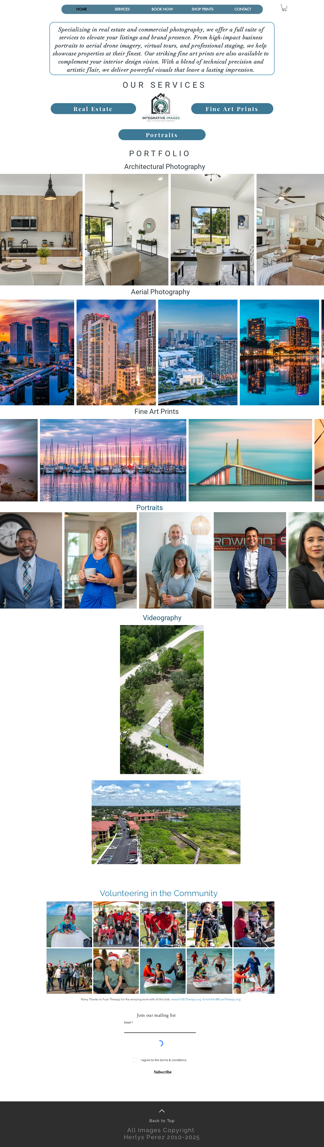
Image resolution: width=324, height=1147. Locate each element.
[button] (122, 9)
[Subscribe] (160, 1072)
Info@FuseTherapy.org (225, 999)
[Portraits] (162, 134)
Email (127, 1022)
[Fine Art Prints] (232, 108)
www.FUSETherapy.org (186, 999)
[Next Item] (266, 947)
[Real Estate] (93, 108)
